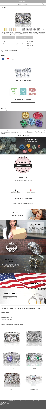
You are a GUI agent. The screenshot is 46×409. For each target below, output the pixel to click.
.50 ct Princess (20, 48)
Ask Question (8, 37)
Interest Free (16, 213)
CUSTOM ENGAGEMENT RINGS (6, 319)
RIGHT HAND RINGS (4, 314)
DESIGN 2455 (12, 368)
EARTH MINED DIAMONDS (23, 80)
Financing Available (16, 215)
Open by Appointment (23, 1)
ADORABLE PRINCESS (34, 389)
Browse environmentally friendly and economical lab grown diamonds (23, 102)
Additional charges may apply (5, 51)
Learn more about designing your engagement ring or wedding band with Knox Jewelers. (10, 297)
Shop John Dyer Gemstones (23, 135)
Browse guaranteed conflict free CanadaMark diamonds (23, 203)
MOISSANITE (23, 177)
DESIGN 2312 (34, 368)
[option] (23, 29)
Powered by (23, 64)
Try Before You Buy (25, 37)
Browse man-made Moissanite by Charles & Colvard (23, 180)
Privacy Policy (38, 400)
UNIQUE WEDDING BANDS (5, 315)
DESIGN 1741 (12, 389)
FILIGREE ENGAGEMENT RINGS (6, 317)
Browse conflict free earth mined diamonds (23, 83)
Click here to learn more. (10, 266)
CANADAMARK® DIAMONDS (23, 198)
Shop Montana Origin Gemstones (31, 141)
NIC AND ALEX (11, 347)
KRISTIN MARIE (34, 347)
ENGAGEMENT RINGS (5, 312)
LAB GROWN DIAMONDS (23, 99)
